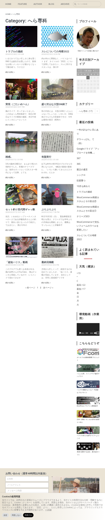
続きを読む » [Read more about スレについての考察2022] (46, 72)
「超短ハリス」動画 (16, 262)
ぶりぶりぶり (48, 209)
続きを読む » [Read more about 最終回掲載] (46, 283)
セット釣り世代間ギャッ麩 (20, 209)
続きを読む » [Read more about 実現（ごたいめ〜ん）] (10, 125)
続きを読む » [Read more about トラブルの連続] (10, 72)
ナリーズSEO (83, 216)
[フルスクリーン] (98, 333)
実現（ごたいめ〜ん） (17, 104)
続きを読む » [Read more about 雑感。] (10, 177)
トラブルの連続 (14, 51)
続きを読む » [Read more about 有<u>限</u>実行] (46, 177)
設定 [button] (5, 515)
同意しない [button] (16, 515)
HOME (8, 14)
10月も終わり (83, 186)
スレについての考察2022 (55, 51)
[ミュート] (95, 333)
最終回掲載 (47, 262)
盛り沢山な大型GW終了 (54, 104)
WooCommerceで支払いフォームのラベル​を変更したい (88, 225)
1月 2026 (88, 70)
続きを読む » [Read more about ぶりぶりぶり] (46, 230)
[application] (88, 329)
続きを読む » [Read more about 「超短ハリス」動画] (10, 283)
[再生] (80, 333)
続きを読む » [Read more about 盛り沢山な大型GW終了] (46, 125)
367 (78, 158)
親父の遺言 (82, 169)
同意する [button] (28, 515)
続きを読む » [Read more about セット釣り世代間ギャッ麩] (10, 230)
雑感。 (9, 156)
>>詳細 (48, 509)
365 (78, 163)
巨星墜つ (81, 180)
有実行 (46, 156)
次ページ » (48, 287)
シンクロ (81, 174)
